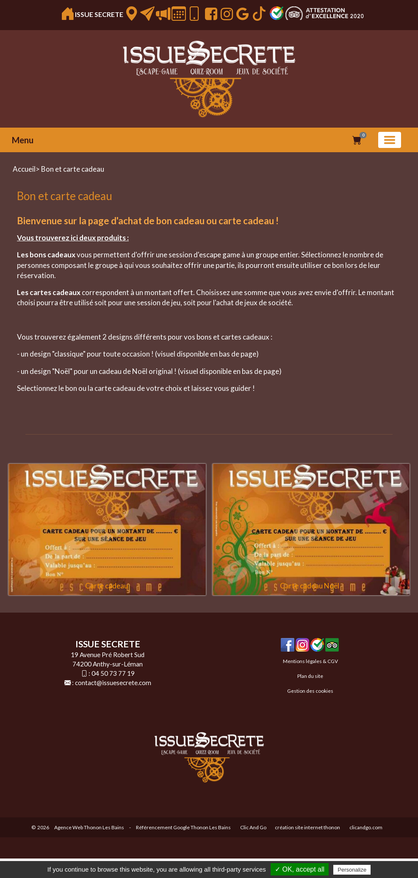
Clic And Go (253, 827)
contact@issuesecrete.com (113, 682)
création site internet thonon (307, 827)
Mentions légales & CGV (310, 661)
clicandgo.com (365, 827)
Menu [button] (22, 140)
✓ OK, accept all (299, 869)
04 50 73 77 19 (113, 673)
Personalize (352, 870)
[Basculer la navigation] (389, 140)
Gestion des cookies (310, 691)
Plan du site (310, 676)
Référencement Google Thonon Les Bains (183, 827)
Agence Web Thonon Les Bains (89, 827)
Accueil (24, 168)
